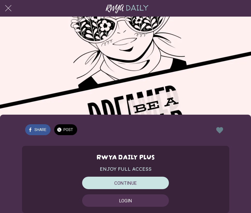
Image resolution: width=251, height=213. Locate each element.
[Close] (8, 8)
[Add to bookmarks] (219, 130)
